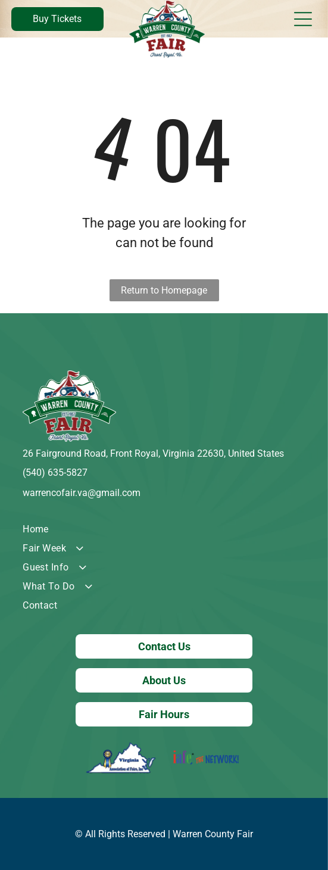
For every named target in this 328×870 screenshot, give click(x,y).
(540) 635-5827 (55, 472)
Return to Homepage (164, 290)
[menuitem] (164, 529)
